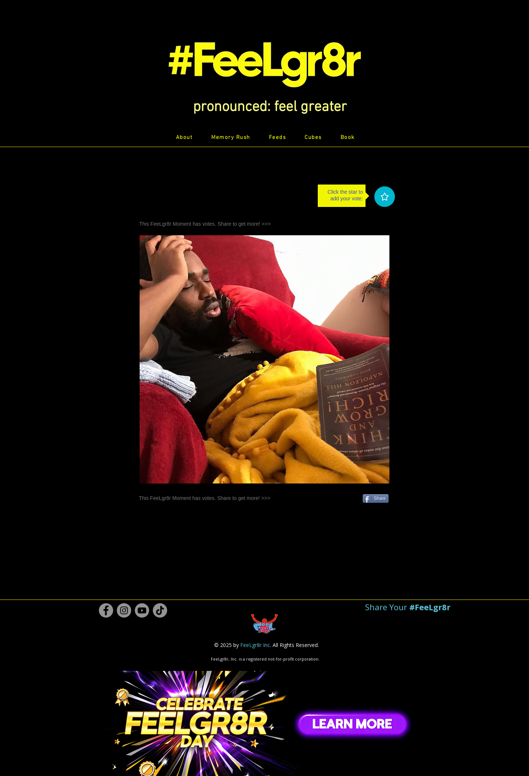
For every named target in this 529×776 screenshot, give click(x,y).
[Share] (376, 498)
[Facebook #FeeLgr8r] (106, 610)
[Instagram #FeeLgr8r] (124, 610)
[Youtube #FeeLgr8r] (142, 610)
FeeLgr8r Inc (255, 644)
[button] (270, 107)
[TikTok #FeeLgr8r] (160, 610)
